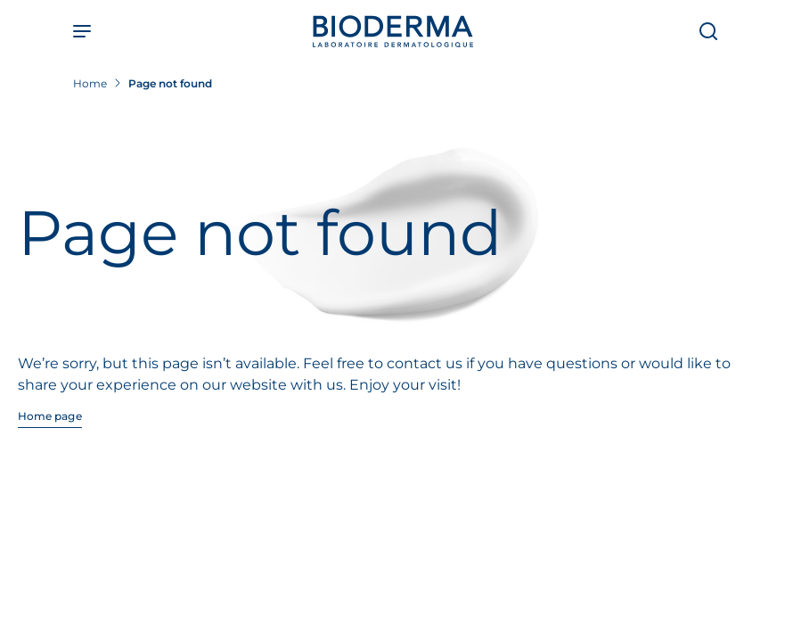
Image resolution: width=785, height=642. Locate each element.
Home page (50, 416)
